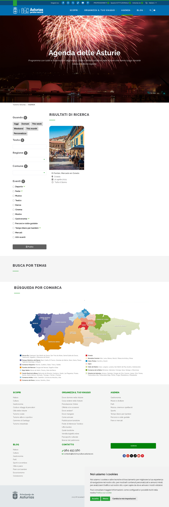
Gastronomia (18, 404)
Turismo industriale (20, 424)
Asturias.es (136, 3)
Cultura (16, 401)
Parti (112, 404)
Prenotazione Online (70, 404)
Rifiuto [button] (105, 499)
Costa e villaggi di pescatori (24, 407)
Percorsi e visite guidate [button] (26, 223)
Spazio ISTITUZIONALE (120, 3)
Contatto (68, 444)
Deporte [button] (19, 187)
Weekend (18, 129)
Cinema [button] (18, 210)
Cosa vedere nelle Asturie (72, 401)
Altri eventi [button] (20, 237)
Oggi (16, 124)
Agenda (115, 392)
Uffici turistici (67, 427)
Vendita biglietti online (70, 434)
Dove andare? (67, 411)
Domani (25, 124)
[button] (152, 3)
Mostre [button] (18, 214)
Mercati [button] (18, 232)
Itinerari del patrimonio (70, 440)
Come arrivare (67, 417)
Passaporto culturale (70, 437)
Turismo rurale (18, 414)
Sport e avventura (20, 463)
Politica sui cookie (103, 493)
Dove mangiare (68, 414)
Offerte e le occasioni (70, 407)
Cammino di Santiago (21, 420)
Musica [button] (18, 196)
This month (31, 129)
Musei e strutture (117, 401)
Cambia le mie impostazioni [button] (124, 499)
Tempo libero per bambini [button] (26, 228)
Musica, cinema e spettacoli (122, 407)
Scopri (17, 392)
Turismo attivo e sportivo (23, 417)
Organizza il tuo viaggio (76, 392)
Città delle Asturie (20, 411)
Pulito (30, 246)
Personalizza (20, 133)
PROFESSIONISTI (100, 3)
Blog (16, 444)
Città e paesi (18, 466)
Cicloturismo (18, 476)
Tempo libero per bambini (121, 414)
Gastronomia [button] (21, 219)
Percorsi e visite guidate (120, 417)
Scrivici (133, 446)
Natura (15, 397)
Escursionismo (19, 473)
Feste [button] (17, 191)
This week (37, 124)
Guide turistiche (68, 430)
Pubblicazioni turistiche (71, 420)
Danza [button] (18, 205)
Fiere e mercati (117, 420)
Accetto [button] (95, 499)
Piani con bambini (20, 469)
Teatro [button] (18, 200)
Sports (113, 411)
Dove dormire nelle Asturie (72, 397)
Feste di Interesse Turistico (72, 424)
